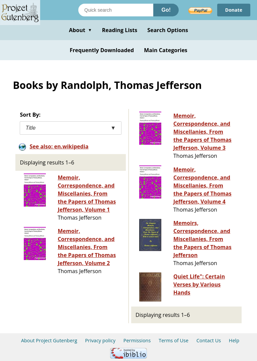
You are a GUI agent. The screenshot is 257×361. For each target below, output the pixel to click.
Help (234, 340)
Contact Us (208, 340)
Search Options (167, 30)
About (80, 30)
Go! (166, 10)
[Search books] (115, 10)
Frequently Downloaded (102, 50)
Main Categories (165, 50)
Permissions (137, 340)
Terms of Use (173, 340)
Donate (233, 10)
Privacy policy (100, 340)
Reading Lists (120, 30)
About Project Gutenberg (49, 340)
